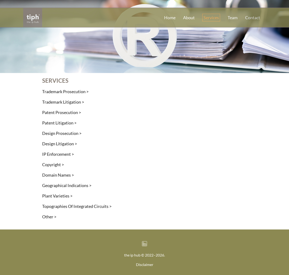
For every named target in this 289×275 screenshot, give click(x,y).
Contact (252, 17)
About (189, 17)
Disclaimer (144, 264)
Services (211, 17)
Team (233, 17)
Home (170, 17)
